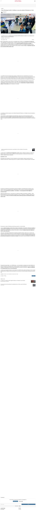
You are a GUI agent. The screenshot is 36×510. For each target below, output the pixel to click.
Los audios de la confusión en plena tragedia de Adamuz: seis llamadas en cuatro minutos (13, 280)
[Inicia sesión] (35, 1)
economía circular (10, 42)
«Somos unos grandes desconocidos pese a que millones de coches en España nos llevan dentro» (14, 149)
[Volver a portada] (18, 1)
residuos (25, 44)
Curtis (9, 43)
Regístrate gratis (15, 501)
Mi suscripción (2, 509)
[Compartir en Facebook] (4, 39)
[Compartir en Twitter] (6, 39)
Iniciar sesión (21, 501)
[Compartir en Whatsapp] (1, 39)
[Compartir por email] (3, 39)
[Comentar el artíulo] (33, 39)
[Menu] (1, 1)
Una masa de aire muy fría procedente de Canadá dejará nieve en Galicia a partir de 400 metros (14, 284)
